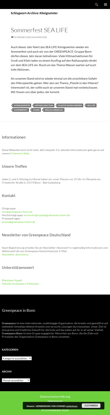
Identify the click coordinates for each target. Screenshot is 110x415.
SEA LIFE (91, 105)
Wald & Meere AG (54, 110)
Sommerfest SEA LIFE (39, 30)
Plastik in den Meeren (70, 105)
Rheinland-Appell (12, 280)
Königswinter (22, 105)
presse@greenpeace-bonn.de (18, 221)
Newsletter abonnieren (15, 254)
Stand (36, 110)
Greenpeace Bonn (13, 4)
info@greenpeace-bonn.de (17, 211)
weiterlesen (72, 406)
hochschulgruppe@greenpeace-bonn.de (47, 215)
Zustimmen (91, 405)
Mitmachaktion (44, 105)
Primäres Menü (105, 4)
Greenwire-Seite (19, 153)
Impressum (55, 401)
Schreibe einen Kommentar (30, 37)
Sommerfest (21, 110)
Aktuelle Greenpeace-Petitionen (20, 283)
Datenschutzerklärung (55, 396)
